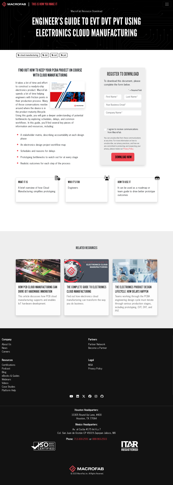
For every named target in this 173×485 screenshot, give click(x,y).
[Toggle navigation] (167, 4)
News (4, 348)
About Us (6, 344)
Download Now (123, 157)
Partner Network (96, 344)
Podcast (6, 369)
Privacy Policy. (128, 149)
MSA (90, 365)
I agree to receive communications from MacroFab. (123, 131)
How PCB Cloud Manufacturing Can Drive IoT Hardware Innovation (37, 294)
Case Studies (8, 387)
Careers (6, 352)
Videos (5, 383)
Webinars (6, 379)
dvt (44, 55)
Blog (4, 372)
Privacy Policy (95, 369)
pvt (63, 55)
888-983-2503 (99, 439)
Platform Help (9, 390)
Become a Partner (97, 348)
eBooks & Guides (10, 376)
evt (54, 55)
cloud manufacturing (28, 55)
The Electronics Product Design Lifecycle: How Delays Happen (133, 294)
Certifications (8, 365)
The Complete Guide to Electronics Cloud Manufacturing (86, 294)
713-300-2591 (81, 439)
